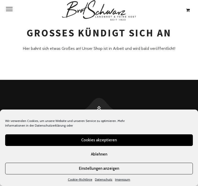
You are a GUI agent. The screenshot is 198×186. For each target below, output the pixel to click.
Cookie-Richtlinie (80, 179)
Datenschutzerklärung (50, 125)
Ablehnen (99, 154)
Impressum (122, 179)
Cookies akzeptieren (99, 140)
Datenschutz (103, 179)
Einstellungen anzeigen (99, 168)
